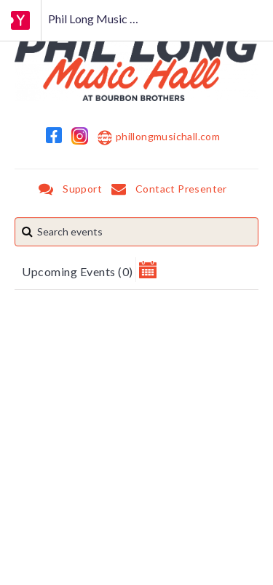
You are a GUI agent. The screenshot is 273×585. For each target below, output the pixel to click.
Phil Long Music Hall (99, 18)
